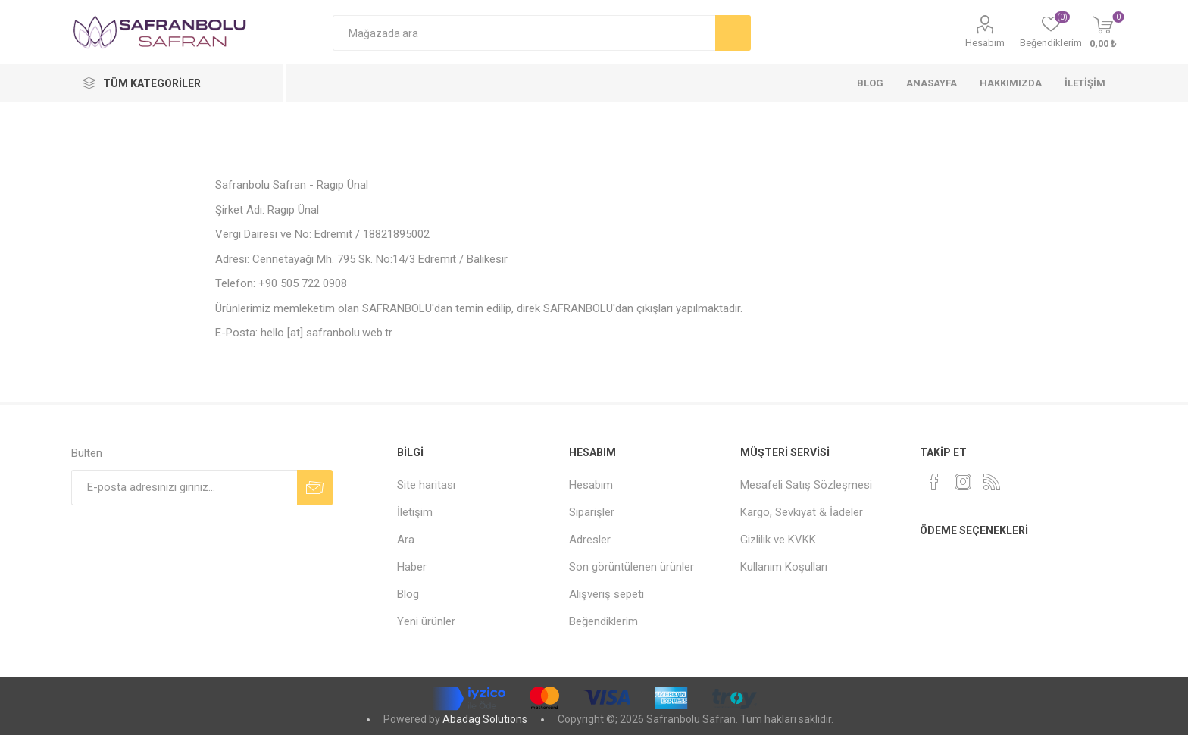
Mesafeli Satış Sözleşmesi (806, 485)
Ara (405, 539)
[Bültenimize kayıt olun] (184, 487)
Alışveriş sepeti (606, 594)
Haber (412, 567)
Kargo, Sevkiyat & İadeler (801, 512)
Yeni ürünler (426, 621)
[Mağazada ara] (524, 33)
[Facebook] (934, 482)
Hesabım (985, 42)
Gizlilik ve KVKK (778, 539)
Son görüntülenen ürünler (631, 567)
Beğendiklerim (603, 621)
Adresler (590, 539)
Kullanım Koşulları (783, 567)
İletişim (415, 512)
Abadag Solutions (484, 719)
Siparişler (591, 512)
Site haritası (426, 485)
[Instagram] (963, 482)
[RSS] (992, 482)
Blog (408, 594)
